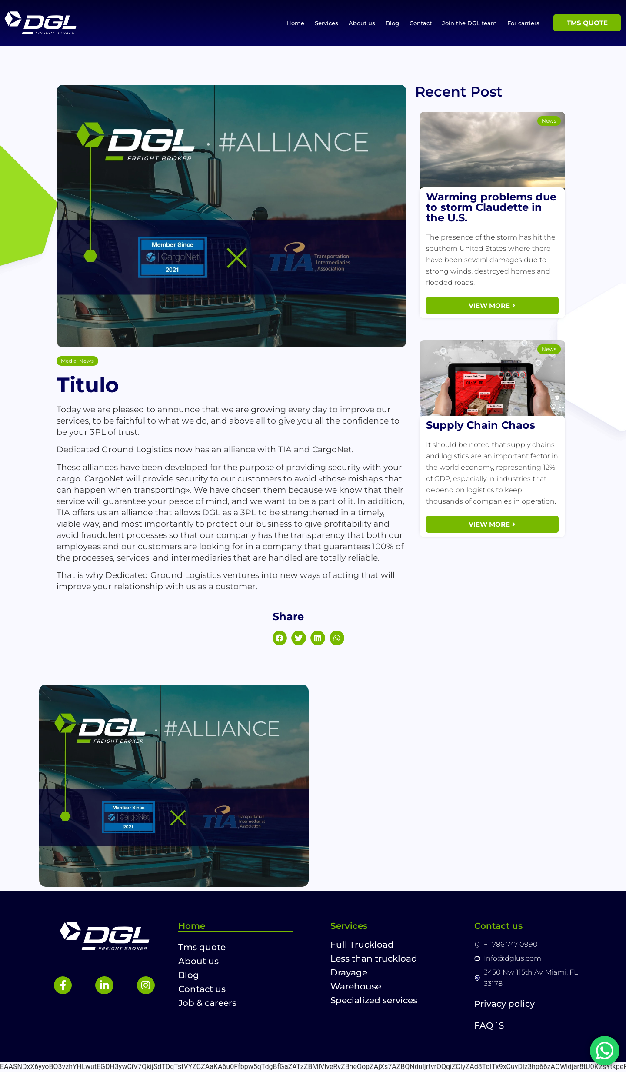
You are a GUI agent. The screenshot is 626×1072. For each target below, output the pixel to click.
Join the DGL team (469, 23)
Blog (392, 23)
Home (295, 23)
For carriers (523, 23)
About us (362, 23)
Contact (421, 23)
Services (326, 23)
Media (69, 360)
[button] (280, 638)
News (86, 360)
